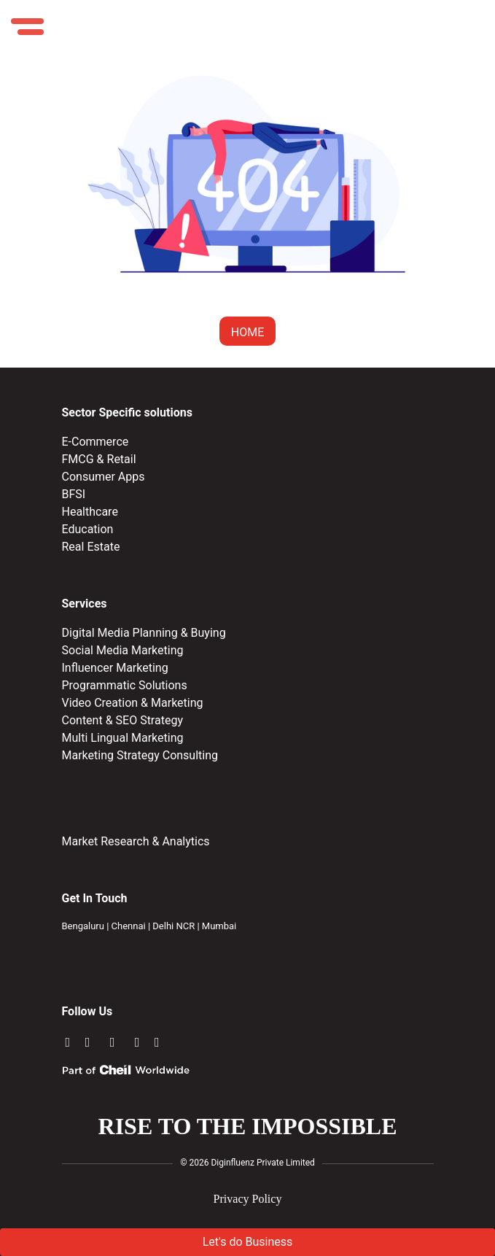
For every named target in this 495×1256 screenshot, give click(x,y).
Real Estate (91, 547)
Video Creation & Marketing (132, 703)
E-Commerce (95, 442)
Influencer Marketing (115, 668)
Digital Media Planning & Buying (144, 633)
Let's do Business (248, 1242)
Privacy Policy (248, 1199)
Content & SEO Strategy (122, 720)
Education (88, 529)
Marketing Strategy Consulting (140, 755)
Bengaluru (83, 925)
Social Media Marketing (123, 650)
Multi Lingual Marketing (123, 738)
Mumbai (219, 925)
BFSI (74, 494)
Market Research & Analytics (136, 841)
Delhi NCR (173, 925)
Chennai (129, 925)
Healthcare (90, 512)
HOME (247, 332)
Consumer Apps (103, 477)
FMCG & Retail (99, 459)
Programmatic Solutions (124, 685)
